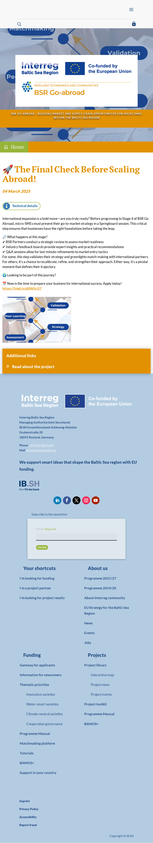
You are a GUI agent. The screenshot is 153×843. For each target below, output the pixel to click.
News (88, 623)
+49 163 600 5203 (41, 445)
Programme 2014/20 (100, 588)
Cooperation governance (44, 724)
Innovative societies (40, 694)
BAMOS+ (27, 763)
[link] (42, 569)
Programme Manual (35, 734)
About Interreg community (104, 598)
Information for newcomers (40, 675)
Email (46, 529)
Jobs (87, 643)
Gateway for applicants (37, 665)
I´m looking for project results (42, 598)
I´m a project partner (35, 588)
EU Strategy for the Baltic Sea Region (106, 611)
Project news (100, 685)
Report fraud (28, 825)
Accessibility (27, 817)
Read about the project (33, 366)
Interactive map (102, 675)
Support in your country (38, 773)
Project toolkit (95, 704)
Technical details (24, 206)
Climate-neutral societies (44, 714)
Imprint (24, 801)
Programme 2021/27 (100, 578)
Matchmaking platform (37, 743)
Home (17, 147)
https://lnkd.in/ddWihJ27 (22, 289)
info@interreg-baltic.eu (41, 450)
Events (89, 633)
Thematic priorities (34, 685)
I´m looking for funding (37, 578)
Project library (95, 665)
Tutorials (26, 753)
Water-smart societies (42, 704)
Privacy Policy (28, 809)
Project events (101, 694)
